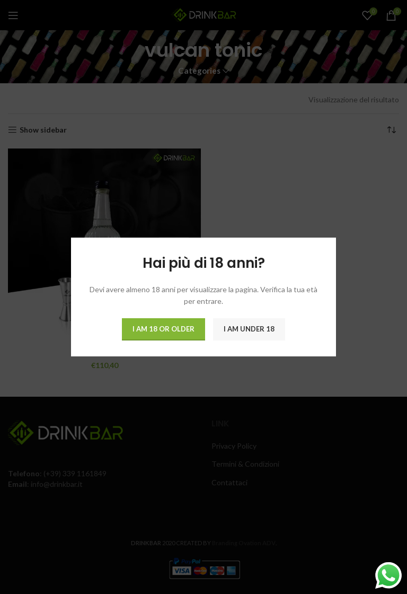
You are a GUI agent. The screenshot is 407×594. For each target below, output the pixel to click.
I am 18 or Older (163, 329)
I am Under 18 (249, 329)
